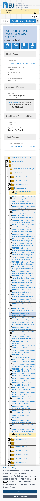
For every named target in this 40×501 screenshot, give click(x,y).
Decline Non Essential (20, 496)
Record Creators (17, 21)
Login (35, 17)
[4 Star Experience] (26, 10)
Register (17, 102)
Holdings (5, 21)
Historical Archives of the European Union (23, 146)
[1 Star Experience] (19, 10)
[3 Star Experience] (24, 10)
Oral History (30, 21)
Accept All (20, 491)
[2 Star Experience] (22, 10)
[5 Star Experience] (28, 10)
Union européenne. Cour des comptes (22, 63)
